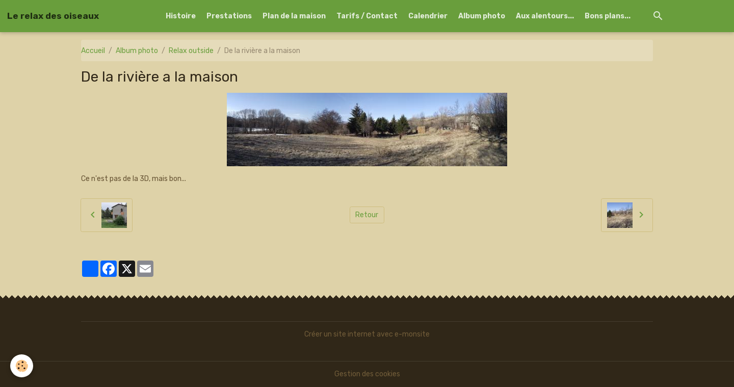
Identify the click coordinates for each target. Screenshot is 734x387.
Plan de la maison (294, 16)
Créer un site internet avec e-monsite (367, 334)
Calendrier (428, 16)
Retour (366, 215)
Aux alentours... (545, 16)
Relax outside (191, 50)
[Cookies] (21, 365)
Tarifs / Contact (367, 16)
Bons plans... (608, 16)
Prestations (229, 16)
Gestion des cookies (367, 374)
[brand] (53, 15)
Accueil (93, 50)
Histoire (181, 16)
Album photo (481, 16)
